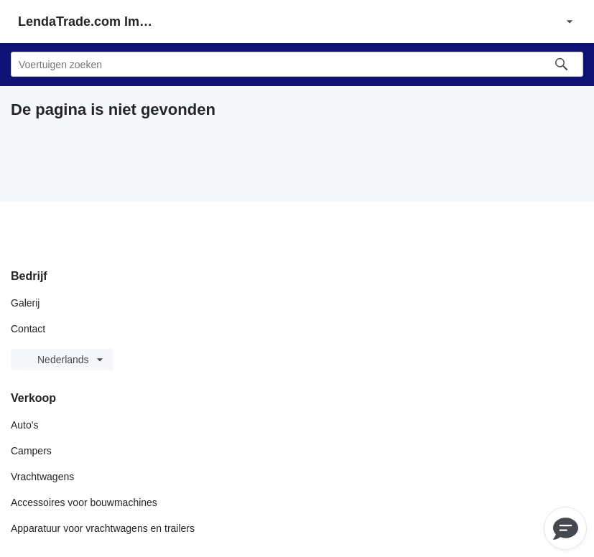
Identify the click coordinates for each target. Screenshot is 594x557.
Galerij (25, 303)
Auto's (24, 425)
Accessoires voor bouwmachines (84, 502)
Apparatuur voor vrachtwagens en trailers (103, 528)
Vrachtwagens (42, 476)
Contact (28, 328)
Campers (31, 451)
